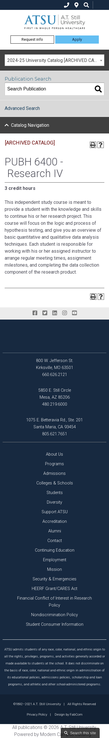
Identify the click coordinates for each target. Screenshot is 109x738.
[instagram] (64, 313)
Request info (32, 39)
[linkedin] (55, 313)
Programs (54, 463)
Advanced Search (22, 108)
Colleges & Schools (54, 483)
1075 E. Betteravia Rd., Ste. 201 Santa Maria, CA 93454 (54, 423)
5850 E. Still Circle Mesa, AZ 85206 (54, 394)
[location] (76, 5)
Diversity (54, 502)
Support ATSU (55, 511)
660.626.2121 (54, 374)
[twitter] (45, 313)
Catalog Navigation (30, 125)
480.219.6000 (54, 404)
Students (55, 492)
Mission (54, 569)
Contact (54, 540)
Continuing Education (54, 550)
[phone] (66, 5)
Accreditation (54, 521)
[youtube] (74, 313)
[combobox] (54, 60)
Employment (54, 559)
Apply (77, 39)
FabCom (76, 714)
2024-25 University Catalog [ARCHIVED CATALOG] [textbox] (55, 60)
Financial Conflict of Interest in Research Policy (54, 602)
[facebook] (35, 313)
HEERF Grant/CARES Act (54, 588)
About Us (54, 454)
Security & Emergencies (54, 579)
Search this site (83, 733)
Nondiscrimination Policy (54, 614)
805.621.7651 (54, 434)
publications (30, 727)
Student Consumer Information (54, 624)
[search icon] (86, 5)
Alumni (54, 531)
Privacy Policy (37, 714)
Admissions (54, 473)
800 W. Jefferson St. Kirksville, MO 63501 (54, 364)
